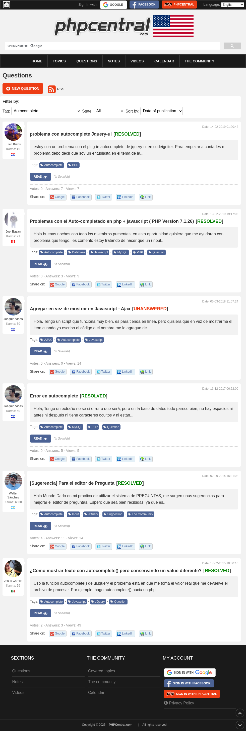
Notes (114, 61)
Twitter (105, 197)
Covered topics (101, 671)
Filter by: (11, 101)
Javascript (99, 252)
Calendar (96, 692)
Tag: (6, 111)
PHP (73, 165)
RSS (56, 89)
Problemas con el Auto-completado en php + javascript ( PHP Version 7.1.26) (112, 221)
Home (37, 61)
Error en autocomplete (54, 395)
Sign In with (193, 672)
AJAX (46, 340)
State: (87, 111)
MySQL (121, 252)
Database (76, 252)
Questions (86, 61)
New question (22, 88)
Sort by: (132, 111)
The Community (140, 514)
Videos (137, 61)
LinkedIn (127, 197)
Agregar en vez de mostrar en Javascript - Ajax (80, 308)
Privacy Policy (179, 703)
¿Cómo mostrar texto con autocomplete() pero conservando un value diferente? (116, 570)
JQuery (91, 514)
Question (156, 252)
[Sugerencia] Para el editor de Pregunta (72, 483)
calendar (164, 61)
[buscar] (112, 46)
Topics (59, 61)
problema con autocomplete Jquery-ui (71, 134)
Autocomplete (51, 165)
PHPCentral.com (121, 724)
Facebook (146, 4)
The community (199, 61)
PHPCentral (183, 4)
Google (116, 5)
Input (73, 514)
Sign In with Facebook (191, 683)
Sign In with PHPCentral (196, 694)
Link (148, 197)
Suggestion (113, 514)
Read (40, 177)
